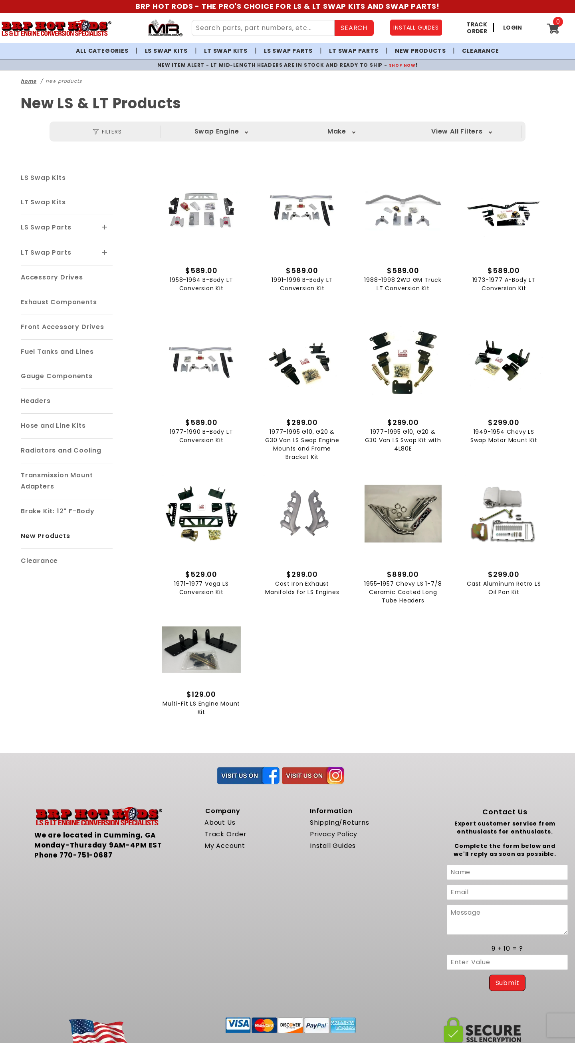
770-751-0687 (86, 863)
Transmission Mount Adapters (57, 481)
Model (316, 131)
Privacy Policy (333, 843)
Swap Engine (156, 131)
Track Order (225, 843)
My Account (224, 854)
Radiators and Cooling (61, 450)
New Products (420, 51)
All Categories (102, 51)
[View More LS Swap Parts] (105, 227)
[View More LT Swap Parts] (105, 253)
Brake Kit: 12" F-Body (58, 511)
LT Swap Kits (226, 51)
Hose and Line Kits (53, 425)
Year (397, 131)
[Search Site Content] (263, 28)
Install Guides (333, 854)
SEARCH (354, 27)
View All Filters (477, 131)
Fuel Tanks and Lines (57, 351)
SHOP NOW (402, 65)
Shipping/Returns (339, 831)
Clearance (480, 51)
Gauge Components (57, 376)
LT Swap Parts (353, 51)
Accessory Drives (52, 277)
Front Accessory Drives (62, 326)
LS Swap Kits (166, 51)
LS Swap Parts (288, 51)
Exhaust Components (59, 302)
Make (236, 131)
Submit (507, 991)
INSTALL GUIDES (415, 28)
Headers (36, 400)
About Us (219, 831)
